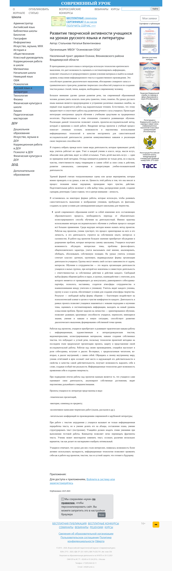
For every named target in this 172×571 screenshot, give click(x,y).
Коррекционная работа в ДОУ (28, 146)
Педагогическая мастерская (23, 116)
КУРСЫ (115, 9)
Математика (21, 69)
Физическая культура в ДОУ (28, 157)
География (20, 38)
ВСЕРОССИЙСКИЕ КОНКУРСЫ (70, 11)
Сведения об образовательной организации (86, 533)
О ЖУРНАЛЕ (19, 11)
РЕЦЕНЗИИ (96, 527)
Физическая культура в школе (28, 105)
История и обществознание (24, 51)
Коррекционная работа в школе (28, 63)
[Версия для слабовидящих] (156, 525)
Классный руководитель (28, 57)
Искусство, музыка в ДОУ (26, 138)
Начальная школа (25, 72)
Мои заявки (149, 18)
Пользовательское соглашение (80, 537)
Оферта (99, 541)
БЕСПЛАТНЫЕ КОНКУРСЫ (103, 523)
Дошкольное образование (22, 131)
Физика (18, 99)
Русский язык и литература (23, 89)
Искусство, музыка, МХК (28, 46)
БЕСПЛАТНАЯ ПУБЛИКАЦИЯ (69, 523)
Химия (18, 110)
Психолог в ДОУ (23, 152)
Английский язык (24, 27)
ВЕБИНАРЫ (101, 9)
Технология (21, 95)
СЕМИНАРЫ (66, 527)
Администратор (23, 23)
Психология (21, 84)
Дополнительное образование (24, 172)
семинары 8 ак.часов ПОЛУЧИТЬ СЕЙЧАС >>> (81, 21)
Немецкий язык (23, 76)
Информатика (22, 42)
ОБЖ (16, 80)
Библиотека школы (25, 31)
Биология (19, 34)
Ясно (101, 514)
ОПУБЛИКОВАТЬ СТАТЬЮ (39, 11)
